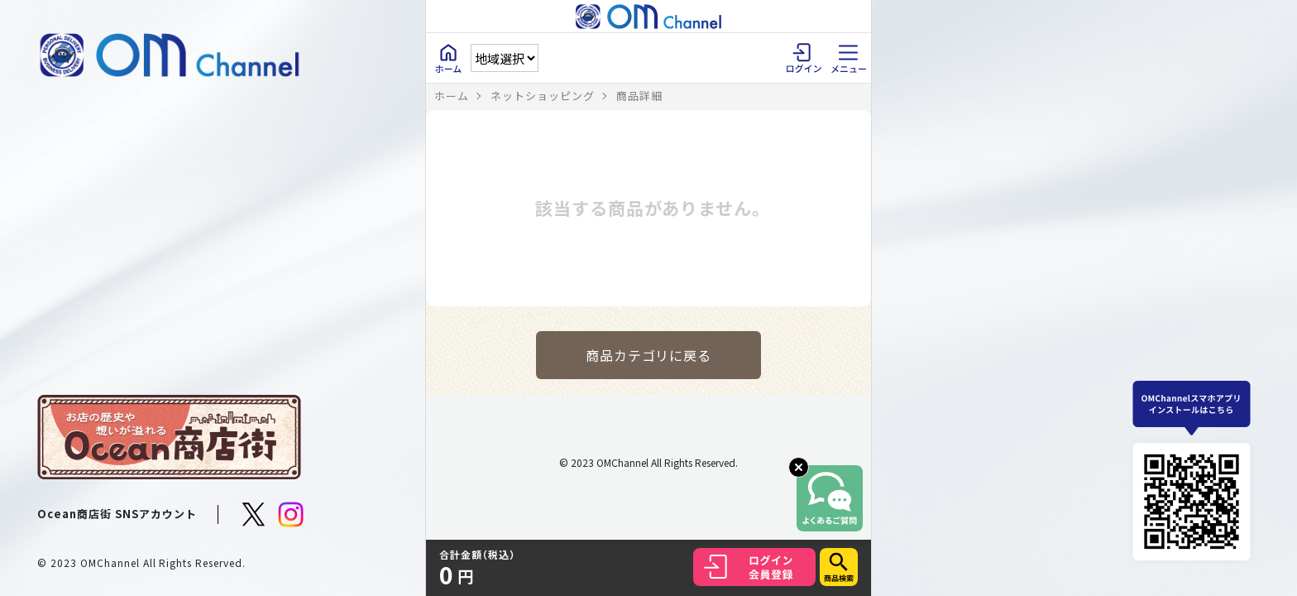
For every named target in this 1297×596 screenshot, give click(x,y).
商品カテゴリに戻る (649, 355)
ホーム (451, 95)
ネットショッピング (543, 95)
